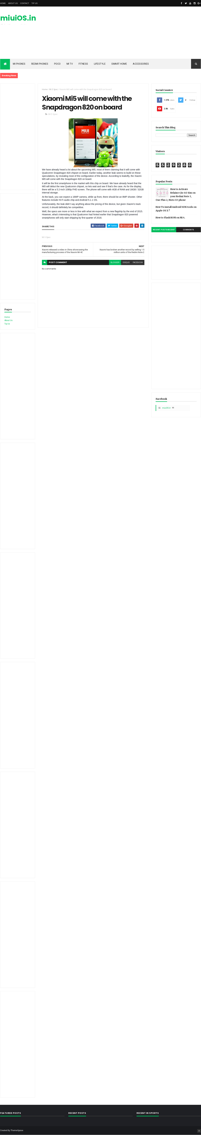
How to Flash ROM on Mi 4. (170, 217)
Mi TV (70, 64)
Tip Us (34, 3)
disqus (126, 262)
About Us (13, 3)
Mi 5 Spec (53, 89)
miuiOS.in (18, 18)
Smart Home (119, 64)
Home (3, 3)
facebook (138, 262)
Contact (24, 3)
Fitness (83, 64)
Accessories (141, 64)
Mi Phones (19, 64)
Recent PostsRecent (164, 230)
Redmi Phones (39, 64)
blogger (115, 262)
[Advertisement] (141, 32)
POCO (57, 64)
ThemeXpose (17, 1130)
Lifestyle (100, 64)
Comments (188, 230)
